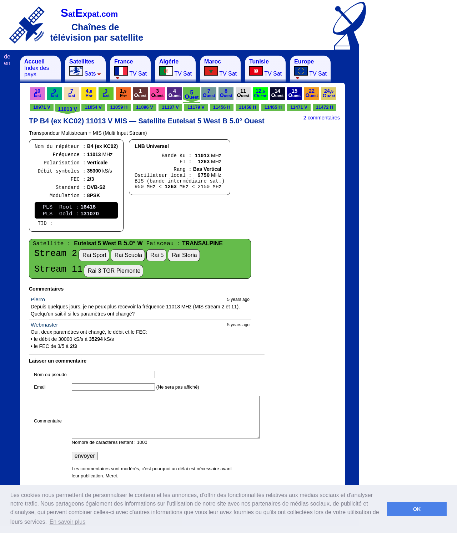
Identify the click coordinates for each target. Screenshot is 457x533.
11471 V (298, 107)
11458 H (247, 107)
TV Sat (130, 69)
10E (37, 93)
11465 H (273, 107)
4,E (88, 93)
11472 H (324, 107)
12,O (260, 93)
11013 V (67, 109)
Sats (85, 67)
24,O (329, 93)
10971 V (41, 107)
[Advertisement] (394, 163)
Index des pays (36, 67)
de (7, 56)
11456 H (221, 107)
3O (157, 93)
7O (209, 93)
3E (106, 93)
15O (294, 93)
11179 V (196, 107)
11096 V (144, 107)
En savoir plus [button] (68, 522)
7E (71, 93)
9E (54, 93)
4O (175, 93)
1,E (123, 93)
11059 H (118, 107)
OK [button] (417, 509)
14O (277, 93)
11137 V (170, 107)
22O (312, 93)
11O (243, 93)
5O (192, 94)
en (7, 63)
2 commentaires (321, 118)
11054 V (93, 107)
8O (226, 93)
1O (140, 93)
